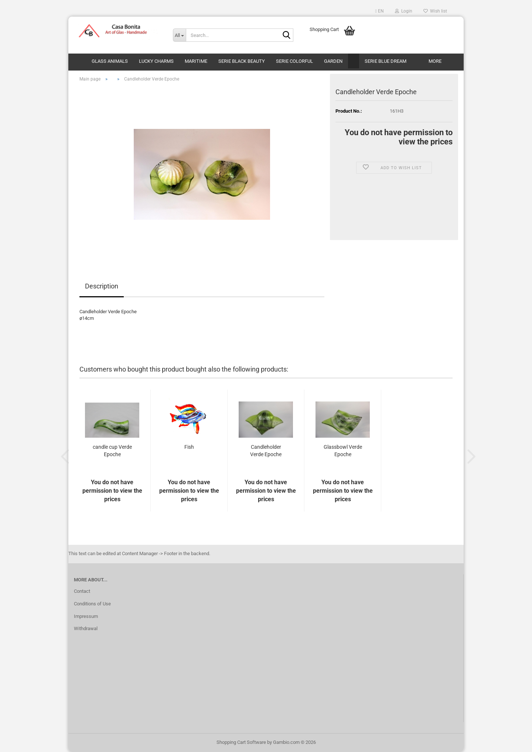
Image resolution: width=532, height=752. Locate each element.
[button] (379, 11)
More (435, 61)
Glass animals (110, 61)
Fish (189, 447)
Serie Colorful (294, 61)
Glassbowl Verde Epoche (343, 450)
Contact (82, 591)
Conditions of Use (92, 603)
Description (101, 286)
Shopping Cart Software (241, 742)
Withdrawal (86, 628)
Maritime (196, 61)
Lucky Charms (156, 61)
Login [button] (403, 11)
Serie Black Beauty (241, 61)
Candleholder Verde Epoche (266, 450)
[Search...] (179, 35)
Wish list (435, 11)
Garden (333, 61)
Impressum (86, 616)
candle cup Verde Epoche (112, 450)
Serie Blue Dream (385, 61)
